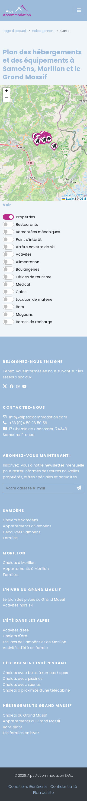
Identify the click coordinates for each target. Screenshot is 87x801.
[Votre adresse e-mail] (38, 488)
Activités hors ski (18, 605)
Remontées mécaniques (38, 232)
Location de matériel (34, 299)
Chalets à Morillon (19, 562)
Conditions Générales (28, 786)
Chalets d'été (15, 636)
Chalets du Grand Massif (25, 715)
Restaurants (27, 224)
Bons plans (13, 727)
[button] (44, 140)
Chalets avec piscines (22, 678)
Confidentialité (63, 786)
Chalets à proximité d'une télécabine (36, 690)
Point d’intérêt (29, 239)
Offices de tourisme (34, 277)
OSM (83, 198)
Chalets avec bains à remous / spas (35, 672)
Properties (25, 217)
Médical (23, 284)
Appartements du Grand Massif (31, 721)
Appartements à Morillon (26, 568)
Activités (24, 254)
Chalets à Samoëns (20, 520)
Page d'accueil (14, 30)
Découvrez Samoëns (21, 532)
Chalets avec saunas (22, 684)
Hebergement (43, 30)
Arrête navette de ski (35, 247)
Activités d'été (16, 630)
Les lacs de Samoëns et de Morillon (34, 642)
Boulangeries (27, 269)
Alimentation (27, 262)
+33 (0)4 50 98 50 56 (25, 423)
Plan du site (43, 792)
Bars (20, 306)
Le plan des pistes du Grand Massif (34, 599)
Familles (10, 538)
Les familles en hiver (21, 733)
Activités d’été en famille (25, 647)
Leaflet (68, 198)
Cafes (21, 291)
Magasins (24, 314)
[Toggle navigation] (79, 10)
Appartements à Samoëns (27, 526)
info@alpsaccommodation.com (35, 417)
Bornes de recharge (34, 322)
